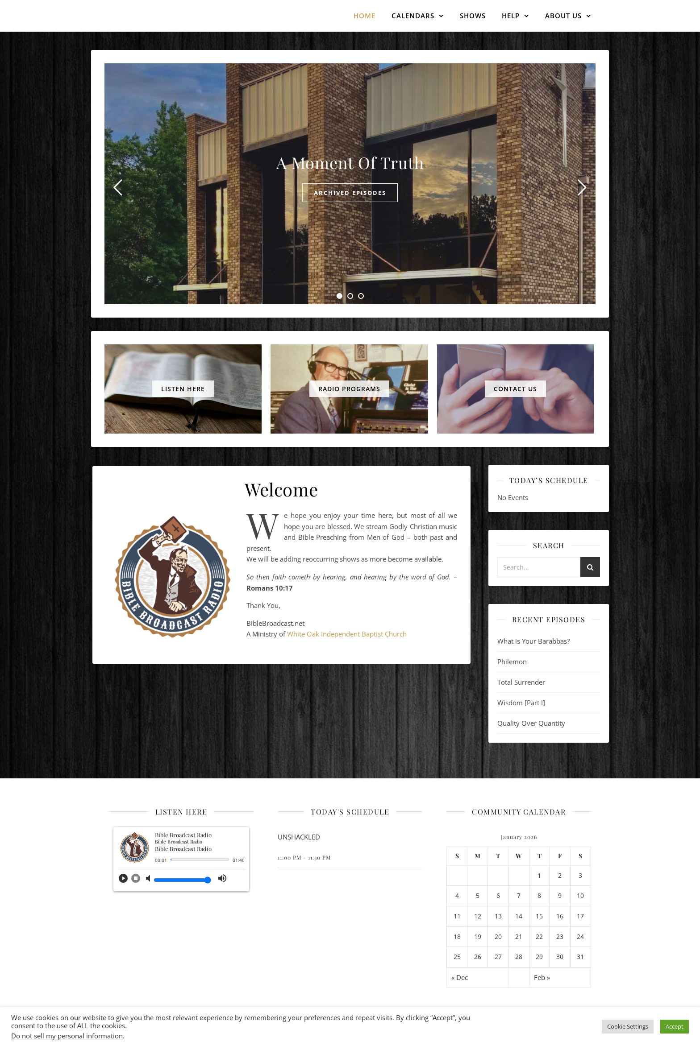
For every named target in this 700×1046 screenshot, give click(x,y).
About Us (563, 15)
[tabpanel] (350, 183)
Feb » (542, 977)
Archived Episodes (350, 193)
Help (511, 15)
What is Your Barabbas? (533, 641)
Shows (473, 15)
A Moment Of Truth (350, 162)
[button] (123, 880)
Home (364, 15)
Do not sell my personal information (67, 1035)
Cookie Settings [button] (627, 1026)
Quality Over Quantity (531, 723)
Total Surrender (521, 682)
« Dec (459, 977)
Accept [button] (674, 1026)
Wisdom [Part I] (521, 702)
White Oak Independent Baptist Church (347, 633)
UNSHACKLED (299, 836)
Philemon (512, 661)
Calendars (413, 15)
